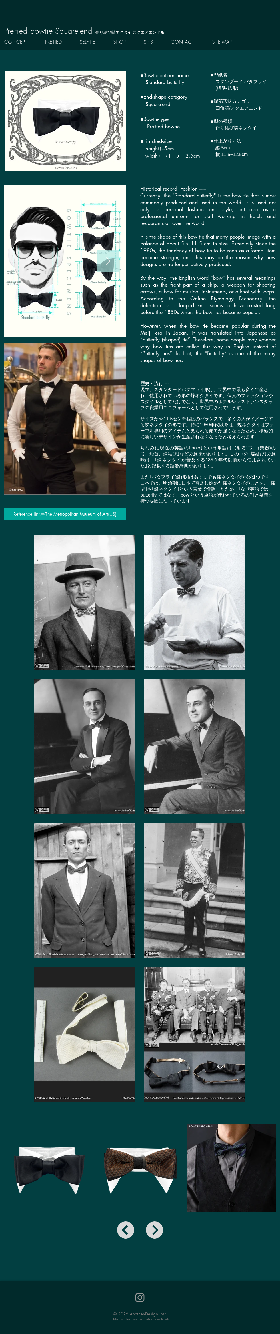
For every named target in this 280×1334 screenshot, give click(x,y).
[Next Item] (108, 261)
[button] (58, 42)
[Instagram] (140, 1297)
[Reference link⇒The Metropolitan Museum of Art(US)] (65, 514)
